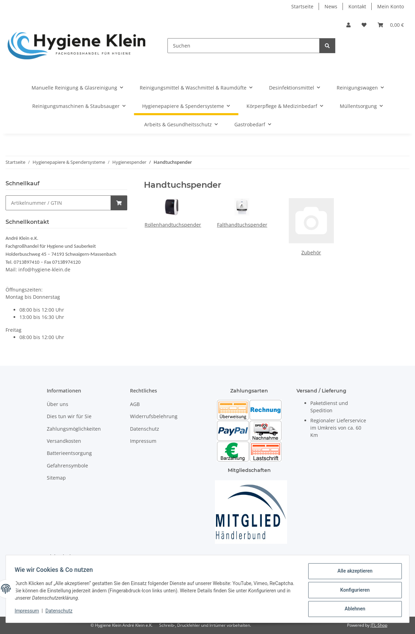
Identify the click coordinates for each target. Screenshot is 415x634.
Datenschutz (61, 612)
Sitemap (56, 477)
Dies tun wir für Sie (69, 416)
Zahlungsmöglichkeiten (74, 428)
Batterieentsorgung (69, 453)
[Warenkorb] (390, 25)
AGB (135, 404)
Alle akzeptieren (352, 573)
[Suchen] (243, 45)
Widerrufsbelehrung (154, 416)
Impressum (29, 612)
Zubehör (311, 252)
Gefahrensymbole (67, 465)
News (331, 6)
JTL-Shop (379, 625)
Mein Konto (390, 6)
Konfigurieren (352, 591)
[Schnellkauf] (58, 202)
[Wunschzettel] (364, 25)
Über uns (57, 404)
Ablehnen (352, 609)
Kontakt (357, 6)
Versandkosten (64, 441)
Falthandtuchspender (242, 224)
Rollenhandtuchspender (173, 224)
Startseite (302, 6)
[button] (348, 25)
